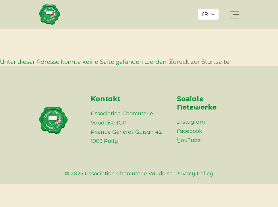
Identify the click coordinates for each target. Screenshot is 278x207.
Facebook (189, 131)
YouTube (189, 140)
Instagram (191, 122)
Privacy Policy (194, 173)
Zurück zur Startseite (199, 61)
